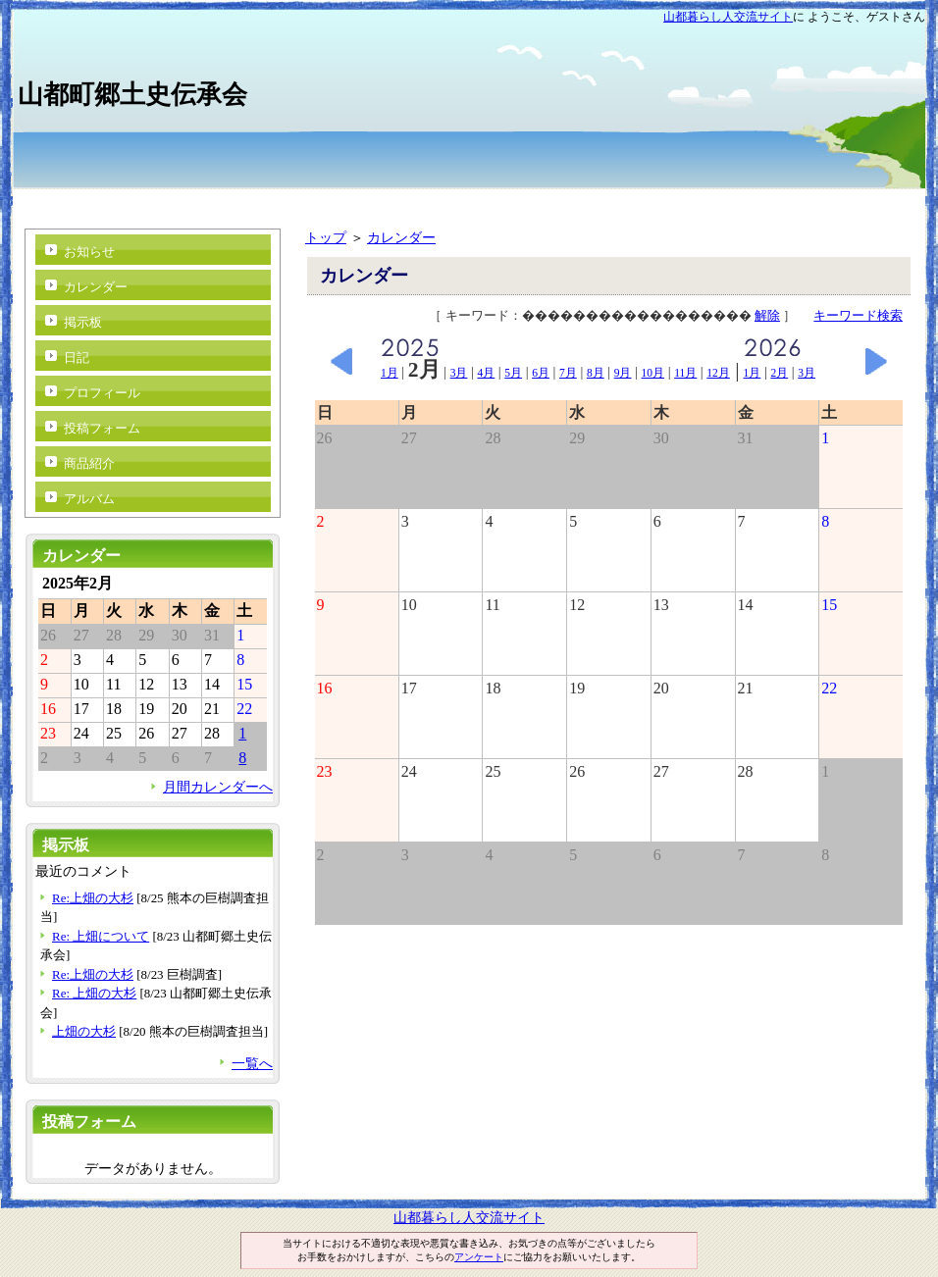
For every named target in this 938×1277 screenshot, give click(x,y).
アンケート (478, 1256)
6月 (540, 373)
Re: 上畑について (100, 936)
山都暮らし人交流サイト (728, 17)
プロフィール (102, 392)
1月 (389, 373)
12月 (718, 373)
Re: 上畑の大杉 (94, 993)
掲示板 (83, 322)
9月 (623, 373)
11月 (685, 373)
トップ (325, 237)
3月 (459, 373)
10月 (653, 373)
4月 (486, 373)
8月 (595, 373)
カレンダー (401, 237)
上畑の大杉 (84, 1031)
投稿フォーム (102, 428)
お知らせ (89, 251)
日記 (76, 357)
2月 (779, 373)
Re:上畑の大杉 (92, 898)
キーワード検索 (858, 315)
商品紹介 (89, 463)
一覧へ (252, 1063)
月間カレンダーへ (218, 786)
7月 (568, 373)
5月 (513, 373)
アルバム (89, 498)
